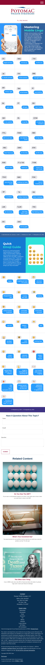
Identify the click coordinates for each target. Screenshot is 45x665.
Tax (23, 617)
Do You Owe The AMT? (22, 494)
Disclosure (4, 656)
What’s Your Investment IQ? (22, 537)
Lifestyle (22, 621)
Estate (22, 614)
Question (3, 437)
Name (4, 418)
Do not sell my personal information (25, 650)
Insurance (22, 616)
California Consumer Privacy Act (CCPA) (12, 648)
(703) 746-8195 (22, 20)
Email (4, 428)
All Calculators (22, 627)
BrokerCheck (34, 629)
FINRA (17, 661)
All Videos (22, 625)
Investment (22, 612)
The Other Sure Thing (22, 579)
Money (22, 619)
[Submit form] (5, 452)
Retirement (22, 610)
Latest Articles (22, 623)
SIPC (21, 661)
